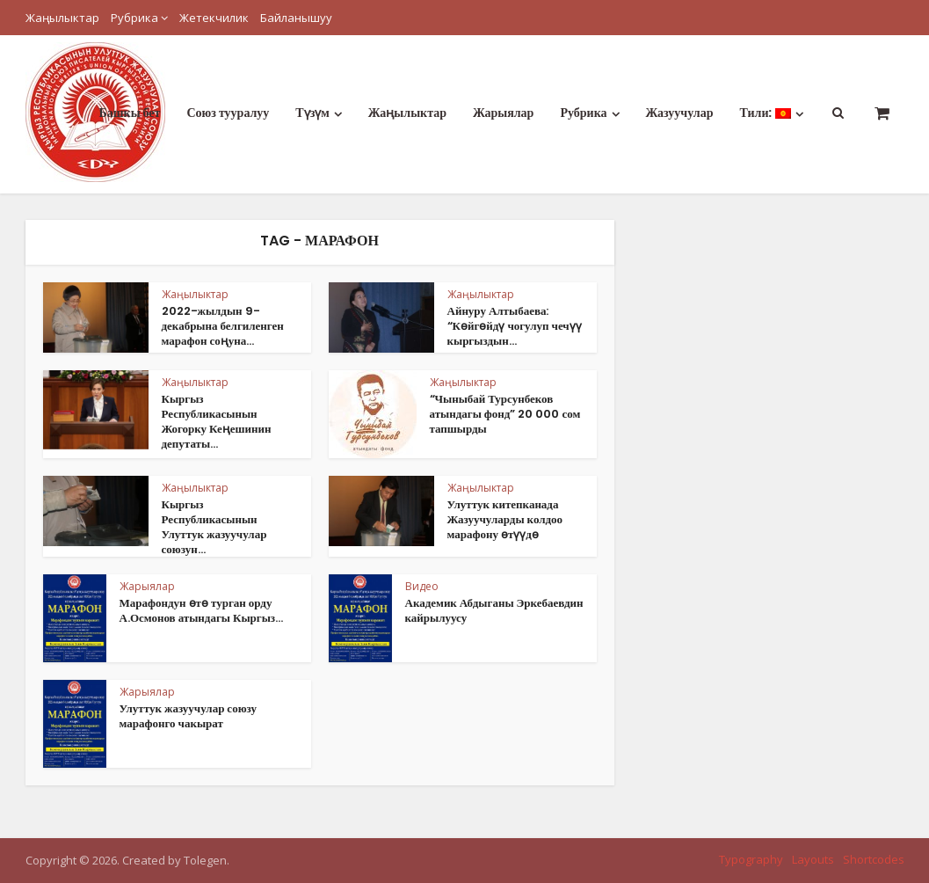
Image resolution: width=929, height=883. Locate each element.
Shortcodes (873, 859)
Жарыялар (503, 112)
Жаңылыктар (62, 18)
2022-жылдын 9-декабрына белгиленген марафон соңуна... (223, 326)
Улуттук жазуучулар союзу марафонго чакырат (189, 716)
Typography (751, 859)
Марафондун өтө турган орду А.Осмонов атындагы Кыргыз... (202, 610)
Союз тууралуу (227, 112)
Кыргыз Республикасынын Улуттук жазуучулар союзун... (214, 527)
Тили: (765, 112)
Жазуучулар (680, 112)
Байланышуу (296, 18)
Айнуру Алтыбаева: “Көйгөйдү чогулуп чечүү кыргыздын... (514, 326)
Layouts (813, 859)
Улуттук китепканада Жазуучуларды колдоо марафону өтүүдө (505, 519)
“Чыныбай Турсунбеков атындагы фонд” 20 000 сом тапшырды (505, 413)
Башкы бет (129, 112)
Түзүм (312, 112)
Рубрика (134, 18)
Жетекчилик (214, 18)
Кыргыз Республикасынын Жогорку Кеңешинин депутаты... (217, 421)
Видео (422, 586)
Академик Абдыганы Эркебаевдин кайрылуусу (494, 610)
